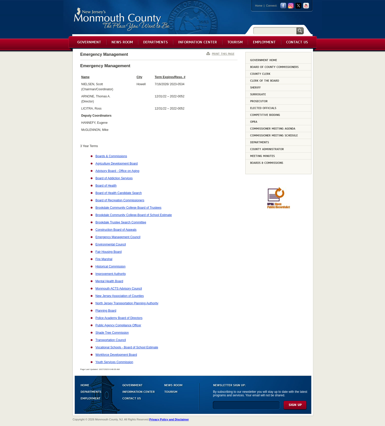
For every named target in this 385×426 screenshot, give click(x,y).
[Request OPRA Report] (278, 207)
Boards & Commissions (111, 156)
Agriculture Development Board (117, 163)
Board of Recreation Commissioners (120, 200)
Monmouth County (122, 19)
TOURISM (170, 391)
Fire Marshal (104, 259)
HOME (85, 385)
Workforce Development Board (116, 355)
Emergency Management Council (118, 237)
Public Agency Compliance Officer (118, 325)
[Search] (274, 30)
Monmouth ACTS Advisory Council (119, 288)
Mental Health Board (109, 281)
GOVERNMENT (132, 385)
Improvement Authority (111, 274)
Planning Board (106, 310)
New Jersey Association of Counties (120, 296)
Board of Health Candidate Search (119, 193)
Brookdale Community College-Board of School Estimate (134, 215)
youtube (306, 6)
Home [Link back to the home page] (258, 5)
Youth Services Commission (114, 362)
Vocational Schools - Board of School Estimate (127, 347)
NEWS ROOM (173, 385)
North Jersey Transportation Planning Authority (127, 303)
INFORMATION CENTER (138, 391)
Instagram (291, 6)
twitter (298, 6)
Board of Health (106, 185)
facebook (283, 6)
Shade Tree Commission (112, 332)
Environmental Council (111, 244)
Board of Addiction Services (114, 178)
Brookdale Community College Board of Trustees (128, 207)
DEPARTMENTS (91, 391)
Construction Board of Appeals (116, 230)
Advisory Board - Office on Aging (117, 171)
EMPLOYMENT (90, 398)
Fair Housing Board (109, 252)
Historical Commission (111, 266)
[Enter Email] (246, 407)
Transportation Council (111, 340)
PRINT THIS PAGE (223, 53)
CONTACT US (131, 398)
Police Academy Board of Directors (119, 318)
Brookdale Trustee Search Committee (121, 222)
